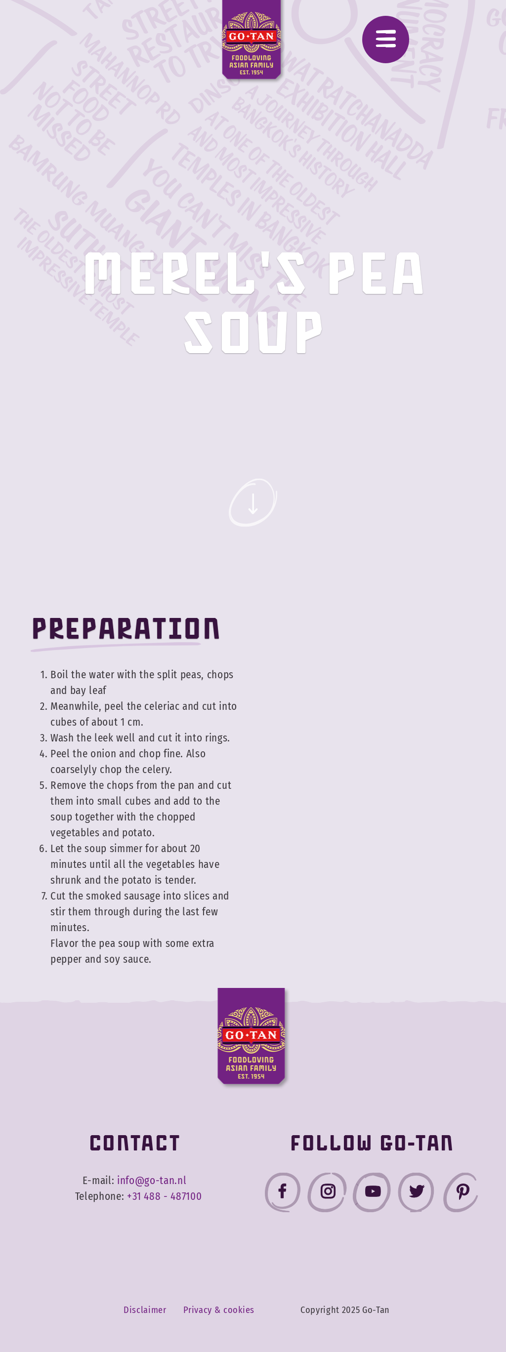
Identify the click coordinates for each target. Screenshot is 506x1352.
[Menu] (385, 39)
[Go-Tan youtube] (371, 1195)
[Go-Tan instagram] (327, 1195)
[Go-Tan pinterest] (460, 1195)
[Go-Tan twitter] (416, 1195)
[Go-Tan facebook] (282, 1195)
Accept (444, 1311)
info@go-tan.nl (151, 1180)
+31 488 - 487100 (164, 1196)
